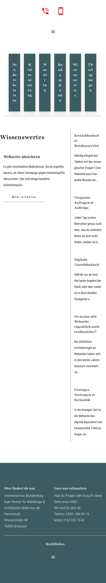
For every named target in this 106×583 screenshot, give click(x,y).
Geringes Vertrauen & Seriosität (84, 395)
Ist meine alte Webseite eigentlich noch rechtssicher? (87, 324)
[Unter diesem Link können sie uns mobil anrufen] (60, 11)
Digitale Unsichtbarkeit (86, 262)
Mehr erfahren (24, 197)
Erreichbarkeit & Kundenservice (86, 140)
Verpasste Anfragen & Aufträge (84, 202)
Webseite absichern (21, 156)
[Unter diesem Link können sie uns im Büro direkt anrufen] (45, 11)
